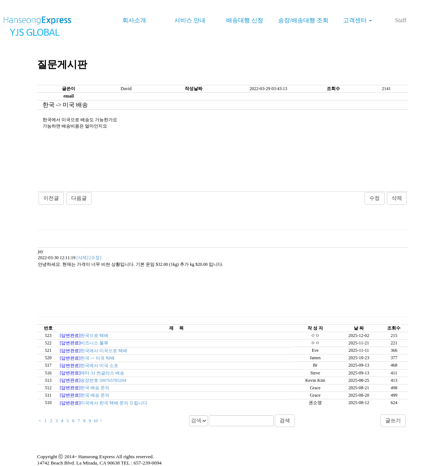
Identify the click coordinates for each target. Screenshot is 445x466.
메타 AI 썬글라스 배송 (102, 373)
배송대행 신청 (244, 20)
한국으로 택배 (94, 335)
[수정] (95, 257)
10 (95, 420)
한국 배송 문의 (94, 387)
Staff (400, 20)
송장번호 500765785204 (103, 380)
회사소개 (134, 20)
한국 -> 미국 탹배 (97, 358)
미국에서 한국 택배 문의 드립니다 (113, 403)
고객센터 (357, 20)
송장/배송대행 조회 (303, 20)
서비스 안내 (189, 20)
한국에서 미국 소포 (99, 365)
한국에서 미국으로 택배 (103, 350)
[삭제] (82, 257)
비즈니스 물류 (94, 343)
